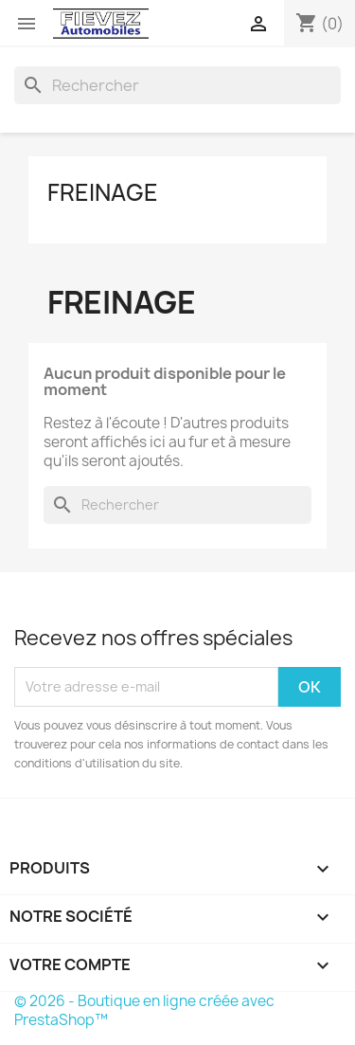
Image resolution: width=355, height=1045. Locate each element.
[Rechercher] (177, 85)
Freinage (102, 192)
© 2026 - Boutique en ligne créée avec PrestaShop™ (144, 1010)
